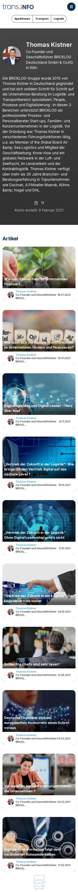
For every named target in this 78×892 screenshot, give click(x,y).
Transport (41, 18)
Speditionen (22, 18)
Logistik (59, 18)
